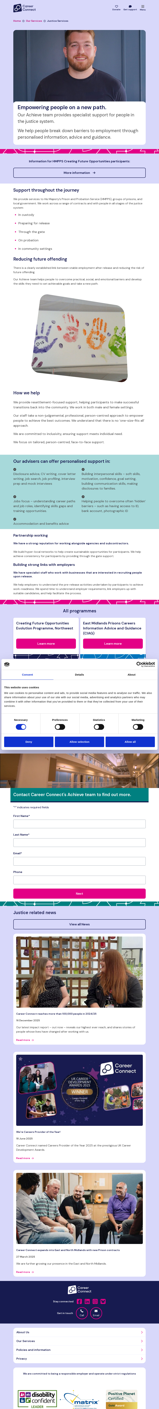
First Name (21, 816)
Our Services (32, 20)
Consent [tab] (27, 674)
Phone (17, 872)
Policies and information (33, 1350)
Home (17, 20)
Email (17, 853)
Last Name (21, 834)
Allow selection (80, 741)
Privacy (21, 1359)
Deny (29, 741)
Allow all (130, 741)
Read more (25, 1040)
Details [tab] (79, 674)
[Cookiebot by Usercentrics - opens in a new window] (139, 664)
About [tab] (131, 674)
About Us (22, 1332)
